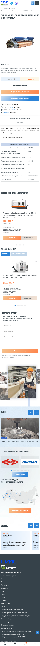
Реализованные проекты (9, 576)
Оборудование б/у (7, 628)
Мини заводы (5, 622)
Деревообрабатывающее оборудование (14, 612)
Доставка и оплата (7, 579)
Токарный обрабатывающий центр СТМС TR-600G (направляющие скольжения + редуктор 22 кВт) (19, 215)
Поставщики (5, 585)
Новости (3, 594)
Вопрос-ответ (5, 603)
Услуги (3, 591)
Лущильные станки (9, 8)
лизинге (13, 110)
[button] (32, 3)
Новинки (5, 253)
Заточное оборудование (8, 619)
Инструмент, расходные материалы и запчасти (16, 631)
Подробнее (28, 237)
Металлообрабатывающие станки (12, 609)
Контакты (4, 606)
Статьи (3, 597)
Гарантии (4, 582)
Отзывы (5, 526)
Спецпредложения (18, 253)
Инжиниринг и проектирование (11, 572)
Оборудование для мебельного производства (15, 616)
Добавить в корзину (20, 85)
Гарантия (6, 112)
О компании (5, 588)
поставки (10, 107)
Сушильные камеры (7, 625)
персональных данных (8, 357)
